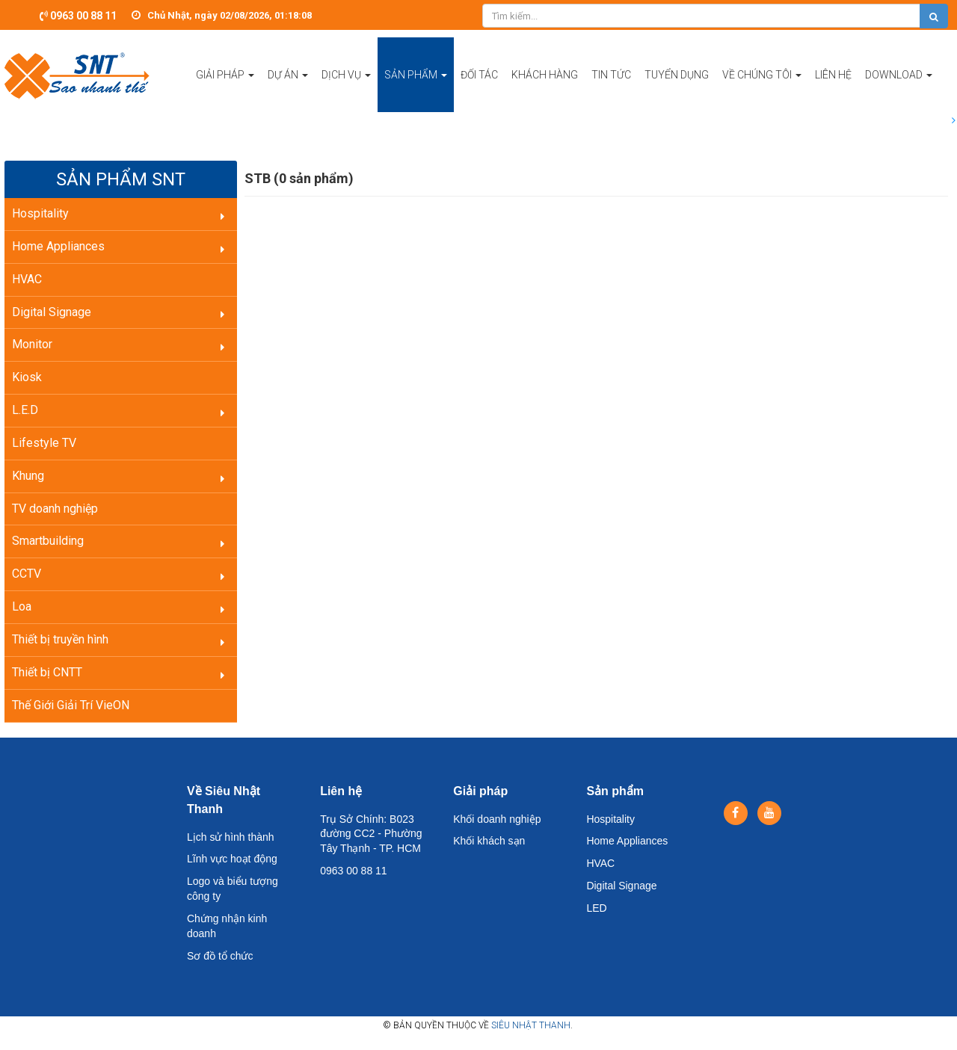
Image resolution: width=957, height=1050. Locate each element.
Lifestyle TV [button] (44, 443)
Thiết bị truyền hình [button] (60, 639)
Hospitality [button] (40, 213)
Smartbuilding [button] (48, 541)
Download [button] (898, 90)
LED (596, 908)
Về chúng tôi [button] (761, 90)
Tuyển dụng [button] (676, 75)
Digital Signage (621, 886)
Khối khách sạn (489, 841)
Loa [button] (21, 606)
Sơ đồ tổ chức (220, 956)
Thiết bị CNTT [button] (47, 672)
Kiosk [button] (27, 377)
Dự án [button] (288, 90)
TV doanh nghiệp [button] (55, 508)
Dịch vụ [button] (346, 90)
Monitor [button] (32, 344)
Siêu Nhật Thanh (530, 1025)
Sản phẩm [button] (415, 90)
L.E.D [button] (25, 410)
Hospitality (610, 819)
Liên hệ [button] (833, 75)
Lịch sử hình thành (230, 837)
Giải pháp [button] (225, 90)
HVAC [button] (27, 279)
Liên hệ (341, 791)
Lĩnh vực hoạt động (232, 859)
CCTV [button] (26, 573)
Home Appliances (627, 841)
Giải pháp (480, 791)
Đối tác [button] (479, 75)
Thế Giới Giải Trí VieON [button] (70, 705)
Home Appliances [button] (58, 246)
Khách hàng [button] (544, 75)
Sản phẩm (615, 791)
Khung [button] (28, 476)
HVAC (600, 863)
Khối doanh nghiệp (497, 819)
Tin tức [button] (611, 75)
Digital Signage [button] (51, 312)
